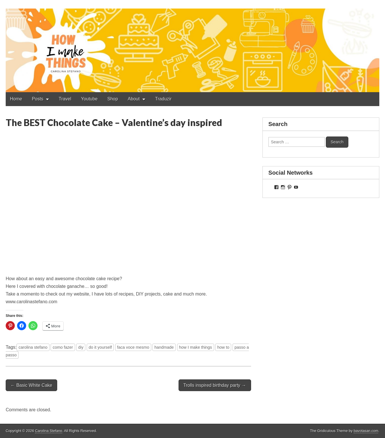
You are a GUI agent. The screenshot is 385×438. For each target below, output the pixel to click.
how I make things (195, 347)
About (134, 98)
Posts (37, 98)
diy (80, 347)
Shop (112, 98)
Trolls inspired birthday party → (214, 385)
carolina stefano (32, 347)
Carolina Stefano (48, 431)
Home (16, 98)
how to (223, 347)
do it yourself (100, 347)
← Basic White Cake (31, 385)
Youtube (89, 98)
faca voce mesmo (133, 347)
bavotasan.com (366, 431)
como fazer (63, 347)
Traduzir (163, 98)
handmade (164, 347)
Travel (65, 98)
